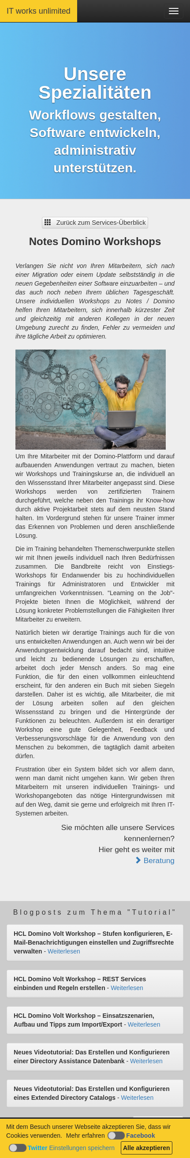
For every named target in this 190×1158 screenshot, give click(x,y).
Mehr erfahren (85, 1135)
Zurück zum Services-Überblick (95, 222)
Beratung (154, 860)
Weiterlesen (64, 951)
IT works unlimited (39, 11)
